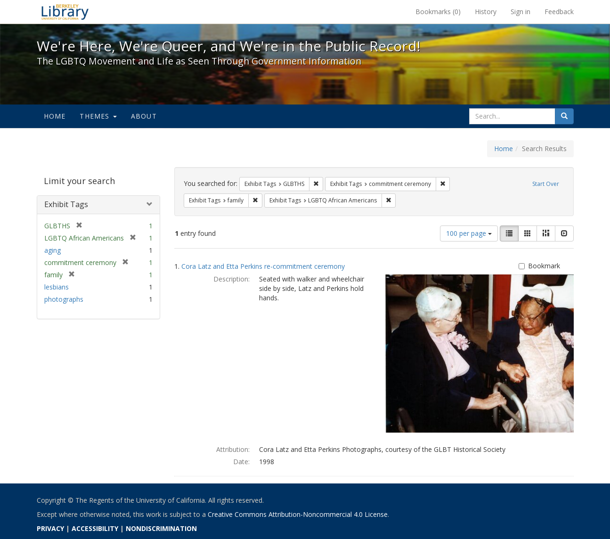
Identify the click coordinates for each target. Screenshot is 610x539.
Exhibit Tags (66, 204)
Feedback (559, 11)
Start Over (545, 184)
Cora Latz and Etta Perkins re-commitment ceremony (263, 266)
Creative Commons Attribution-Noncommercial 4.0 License (298, 514)
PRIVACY (50, 528)
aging (52, 250)
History (485, 11)
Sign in (520, 11)
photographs (63, 299)
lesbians (56, 286)
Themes (98, 116)
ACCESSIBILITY (95, 528)
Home (55, 116)
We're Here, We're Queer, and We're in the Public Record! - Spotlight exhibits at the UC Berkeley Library (65, 12)
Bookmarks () (438, 11)
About (144, 116)
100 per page (469, 233)
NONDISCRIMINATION (161, 528)
